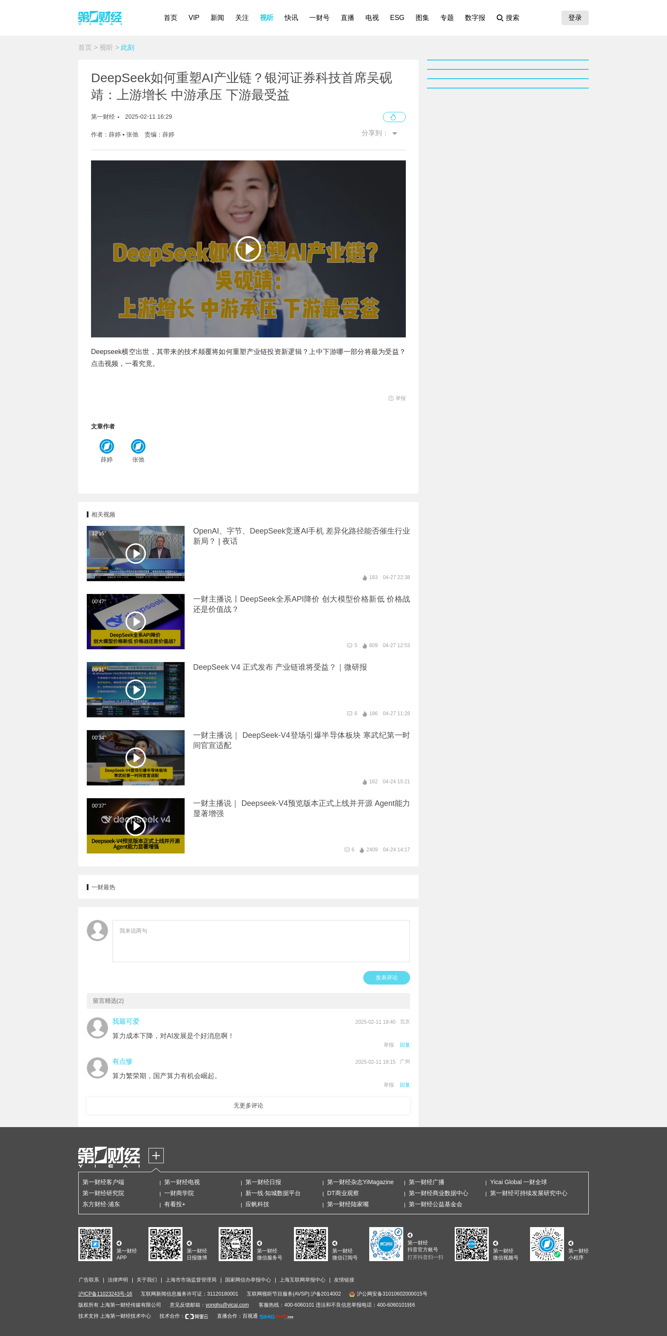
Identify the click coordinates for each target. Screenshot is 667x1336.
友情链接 (344, 1280)
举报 (389, 1045)
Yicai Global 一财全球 (518, 1182)
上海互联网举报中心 (302, 1280)
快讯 (291, 17)
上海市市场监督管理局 (191, 1280)
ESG (397, 17)
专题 (447, 17)
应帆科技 (257, 1204)
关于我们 (147, 1280)
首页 (170, 17)
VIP (194, 17)
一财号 (319, 17)
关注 (242, 17)
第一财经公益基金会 (435, 1204)
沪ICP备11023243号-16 (105, 1294)
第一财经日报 (263, 1182)
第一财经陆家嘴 (348, 1204)
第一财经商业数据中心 (438, 1193)
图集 (422, 17)
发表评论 (387, 977)
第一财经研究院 (103, 1193)
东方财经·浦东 (101, 1204)
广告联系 (89, 1280)
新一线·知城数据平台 (273, 1193)
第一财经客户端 (103, 1182)
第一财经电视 (182, 1182)
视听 (267, 17)
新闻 (217, 17)
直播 (347, 17)
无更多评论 (248, 1105)
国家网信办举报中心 (248, 1280)
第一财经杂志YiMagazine (360, 1182)
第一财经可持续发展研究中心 (528, 1193)
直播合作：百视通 (237, 1316)
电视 (372, 17)
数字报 (475, 17)
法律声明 (118, 1280)
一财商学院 (179, 1193)
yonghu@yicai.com (227, 1305)
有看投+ (174, 1204)
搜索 (512, 17)
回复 (405, 1045)
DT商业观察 (343, 1193)
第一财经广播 (427, 1182)
